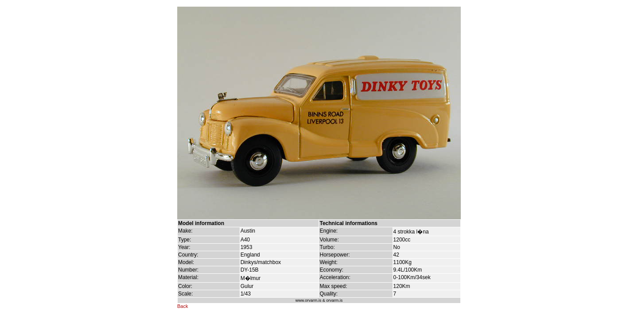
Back (182, 306)
